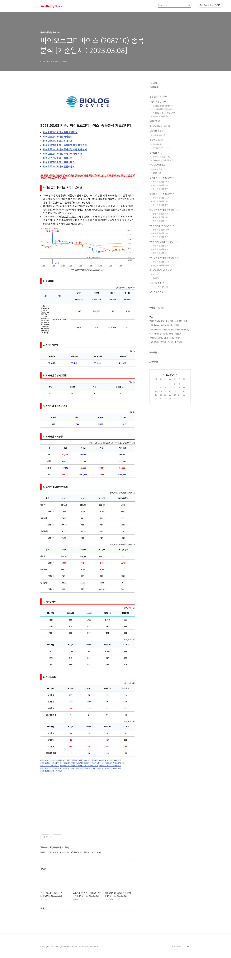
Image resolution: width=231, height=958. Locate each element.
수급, (186, 321)
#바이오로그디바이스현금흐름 (71, 768)
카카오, (171, 342)
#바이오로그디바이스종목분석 (68, 760)
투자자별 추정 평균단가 (65, 149)
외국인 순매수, (175, 337)
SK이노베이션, (166, 325)
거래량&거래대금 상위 (164, 112)
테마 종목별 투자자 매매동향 (164, 257)
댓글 (42, 908)
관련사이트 (176, 946)
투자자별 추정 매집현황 (65, 145)
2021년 (157, 169)
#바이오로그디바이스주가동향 (51, 771)
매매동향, (178, 321)
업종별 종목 (159, 135)
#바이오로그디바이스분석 (91, 768)
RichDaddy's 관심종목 (164, 160)
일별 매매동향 (161, 181)
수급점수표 (153, 86)
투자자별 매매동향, (157, 321)
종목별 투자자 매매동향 (162, 177)
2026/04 (170, 374)
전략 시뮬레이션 (157, 291)
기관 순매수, (154, 325)
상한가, (176, 325)
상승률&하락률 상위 (163, 105)
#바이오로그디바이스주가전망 (110, 760)
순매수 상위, (168, 333)
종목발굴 (157, 144)
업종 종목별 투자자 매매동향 (164, 209)
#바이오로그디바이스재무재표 (110, 766)
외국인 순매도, (168, 329)
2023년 (157, 172)
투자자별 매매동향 (62, 153)
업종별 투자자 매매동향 (162, 193)
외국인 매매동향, (182, 329)
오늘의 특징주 (157, 101)
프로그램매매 (156, 282)
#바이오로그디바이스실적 (49, 766)
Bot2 (156, 277)
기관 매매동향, (155, 329)
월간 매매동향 (160, 188)
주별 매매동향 (160, 217)
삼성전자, (170, 321)
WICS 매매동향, (155, 333)
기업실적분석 (157, 165)
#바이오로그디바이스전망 (49, 763)
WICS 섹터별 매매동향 (161, 225)
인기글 (161, 307)
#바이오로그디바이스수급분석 (90, 763)
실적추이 (57, 158)
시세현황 (57, 136)
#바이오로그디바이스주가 (88, 760)
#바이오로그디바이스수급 (69, 763)
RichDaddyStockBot (160, 270)
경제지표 (154, 121)
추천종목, (178, 342)
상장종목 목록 (156, 131)
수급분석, (178, 333)
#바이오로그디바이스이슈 (111, 768)
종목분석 (156, 140)
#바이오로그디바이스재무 (88, 766)
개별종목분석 (161, 147)
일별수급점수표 (161, 156)
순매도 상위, (163, 337)
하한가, (163, 342)
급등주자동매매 (160, 286)
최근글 (152, 307)
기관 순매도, (154, 342)
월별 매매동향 (160, 220)
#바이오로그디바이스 (48, 760)
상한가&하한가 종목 (163, 109)
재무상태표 (59, 162)
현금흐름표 (59, 166)
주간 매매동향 (160, 185)
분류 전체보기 (158, 96)
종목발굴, (153, 337)
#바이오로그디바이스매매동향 (113, 763)
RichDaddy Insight (159, 126)
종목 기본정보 (60, 132)
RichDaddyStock (51, 6)
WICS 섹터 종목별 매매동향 (163, 241)
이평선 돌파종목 (160, 116)
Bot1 (156, 274)
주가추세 (57, 141)
